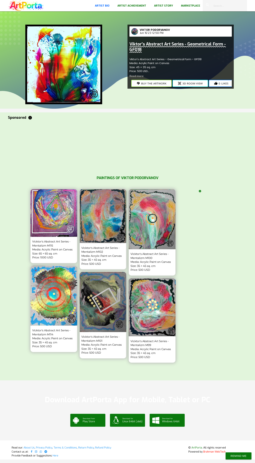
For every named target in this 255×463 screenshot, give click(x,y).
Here (55, 455)
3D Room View (190, 83)
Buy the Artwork (151, 83)
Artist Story (163, 5)
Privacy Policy (44, 447)
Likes (221, 83)
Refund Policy (103, 447)
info (30, 118)
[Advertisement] (114, 147)
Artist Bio (102, 5)
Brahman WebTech (214, 451)
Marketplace (190, 5)
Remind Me (238, 455)
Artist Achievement (131, 5)
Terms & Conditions (65, 447)
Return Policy (86, 447)
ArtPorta (196, 447)
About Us (29, 447)
